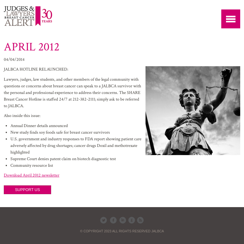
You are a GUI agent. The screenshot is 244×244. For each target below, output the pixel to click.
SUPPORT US (27, 190)
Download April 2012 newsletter (31, 175)
